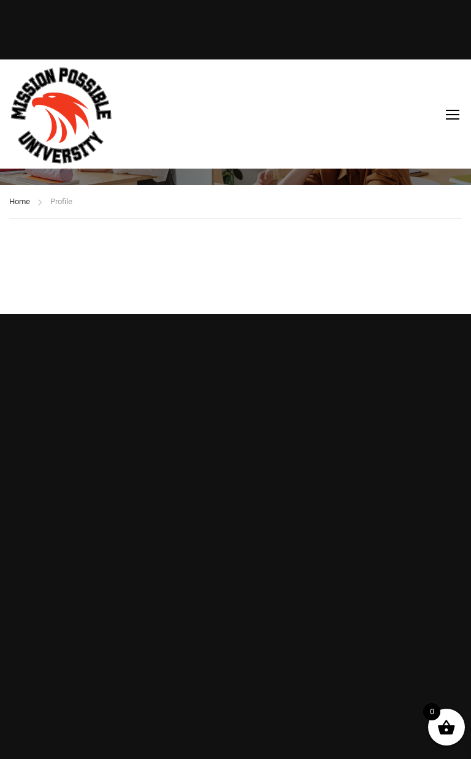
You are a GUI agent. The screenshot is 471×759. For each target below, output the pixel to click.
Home (19, 201)
